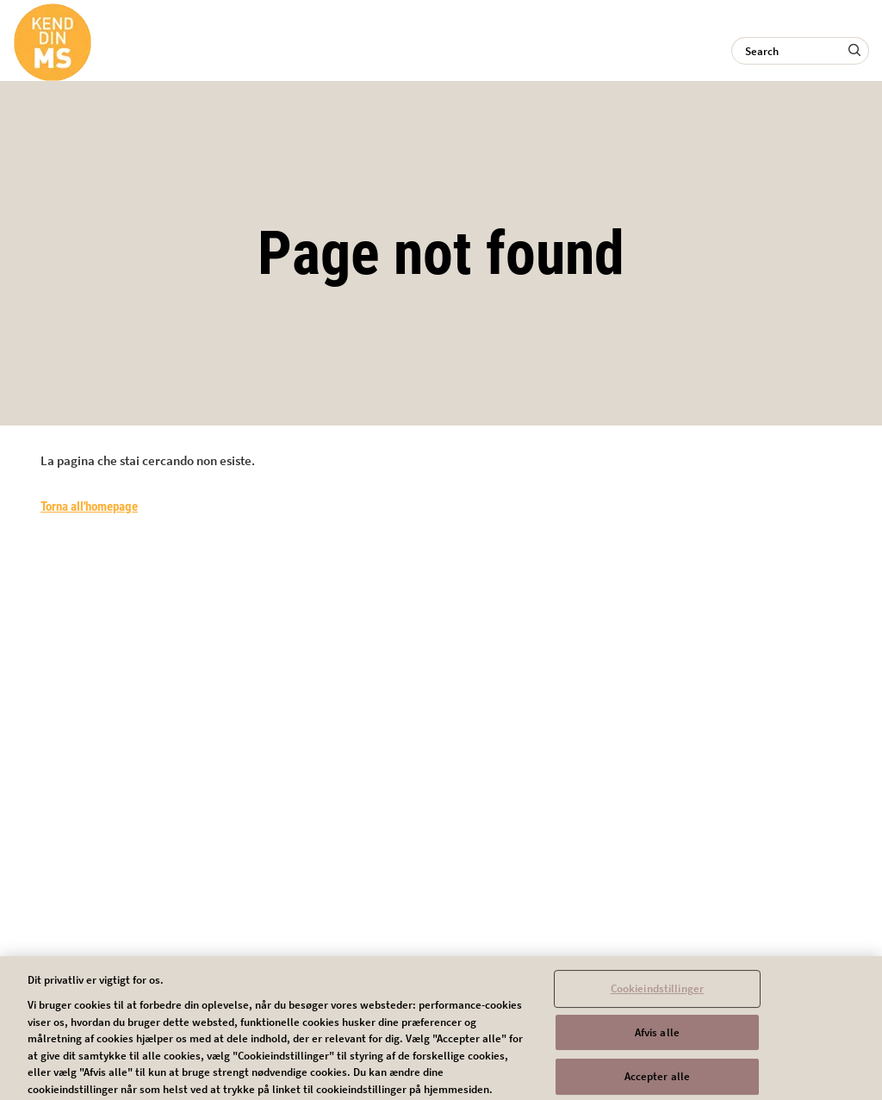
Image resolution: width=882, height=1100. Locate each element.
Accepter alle (657, 1080)
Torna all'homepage (89, 506)
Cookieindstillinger (657, 992)
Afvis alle (657, 1036)
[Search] (800, 51)
